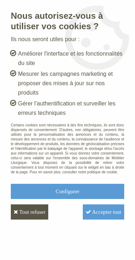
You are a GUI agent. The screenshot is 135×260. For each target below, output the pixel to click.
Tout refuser (29, 212)
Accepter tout (103, 212)
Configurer (68, 191)
